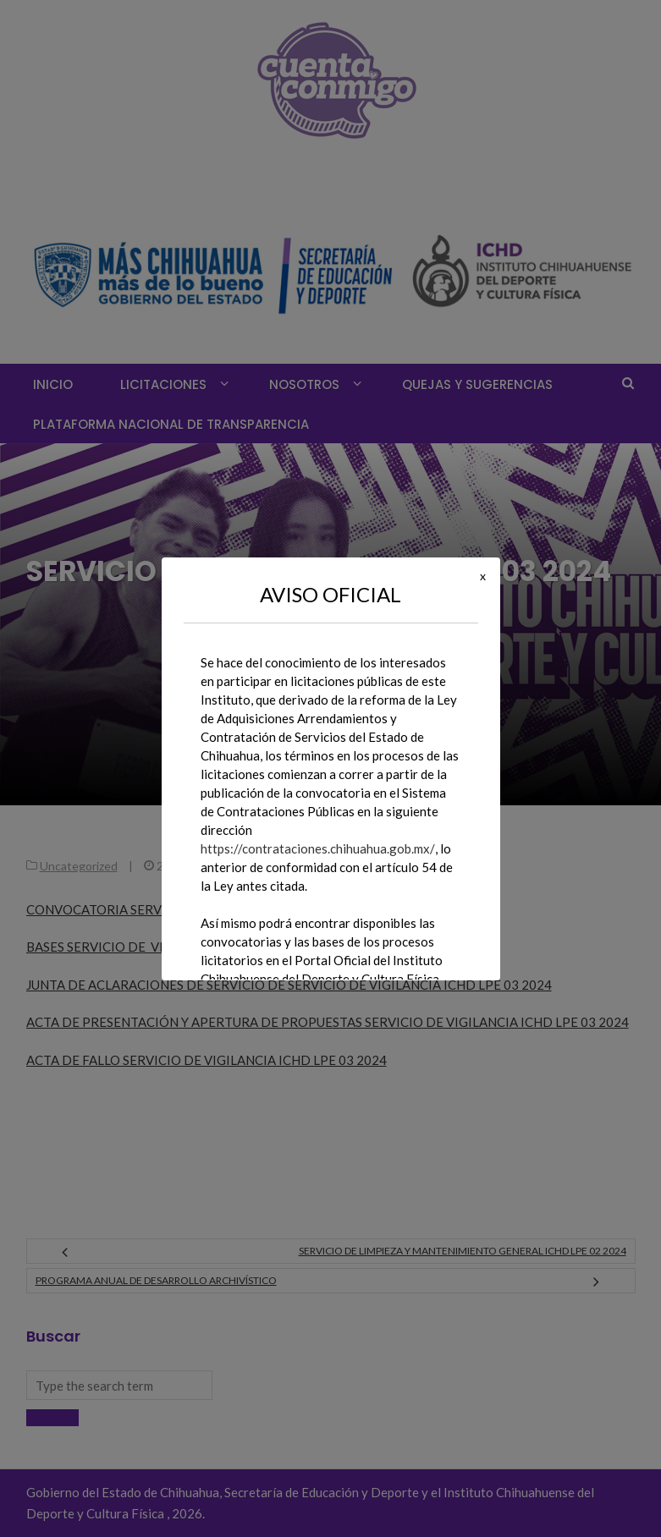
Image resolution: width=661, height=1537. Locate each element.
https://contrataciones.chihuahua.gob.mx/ (318, 848)
